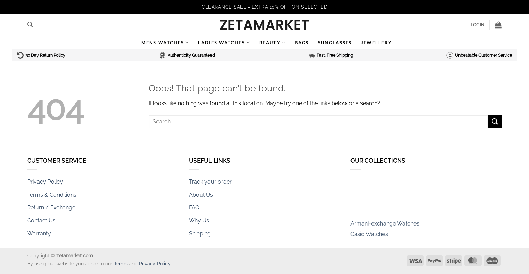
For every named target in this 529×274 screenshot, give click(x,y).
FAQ (194, 207)
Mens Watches (165, 42)
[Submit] (495, 121)
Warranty (39, 233)
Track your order (210, 181)
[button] (30, 24)
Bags (302, 42)
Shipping (200, 233)
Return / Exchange (51, 207)
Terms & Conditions (51, 194)
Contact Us (41, 220)
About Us (201, 194)
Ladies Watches (224, 42)
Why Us (199, 220)
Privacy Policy (45, 181)
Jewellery (376, 42)
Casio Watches (369, 236)
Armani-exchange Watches (384, 225)
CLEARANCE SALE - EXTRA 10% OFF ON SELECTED (264, 7)
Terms (121, 263)
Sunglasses (335, 42)
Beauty (272, 42)
